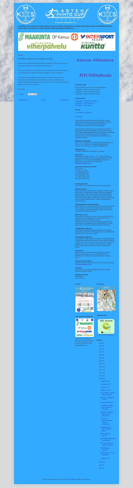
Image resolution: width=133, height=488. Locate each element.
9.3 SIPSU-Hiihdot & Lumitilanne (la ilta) (106, 444)
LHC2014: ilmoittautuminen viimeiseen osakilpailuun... (106, 421)
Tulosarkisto (79, 117)
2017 (100, 370)
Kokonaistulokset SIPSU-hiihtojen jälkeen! (105, 429)
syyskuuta (104, 387)
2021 (100, 358)
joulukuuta (104, 381)
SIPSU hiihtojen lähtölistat (105, 449)
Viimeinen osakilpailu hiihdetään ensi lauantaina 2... (106, 413)
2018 (100, 367)
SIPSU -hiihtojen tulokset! (105, 434)
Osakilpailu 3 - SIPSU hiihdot (83, 105)
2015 (100, 376)
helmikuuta (104, 458)
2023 (100, 352)
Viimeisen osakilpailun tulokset (107, 398)
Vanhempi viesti (64, 100)
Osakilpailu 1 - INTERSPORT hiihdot (86, 101)
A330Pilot (73, 479)
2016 (100, 373)
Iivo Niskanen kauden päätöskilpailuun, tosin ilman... (106, 407)
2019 (100, 364)
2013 (100, 462)
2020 (100, 361)
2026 (100, 343)
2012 (100, 465)
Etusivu (43, 100)
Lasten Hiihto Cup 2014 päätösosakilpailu (107, 394)
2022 (100, 355)
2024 (100, 349)
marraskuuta (105, 384)
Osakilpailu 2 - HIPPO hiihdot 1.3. (85, 103)
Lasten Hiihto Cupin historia (83, 112)
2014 (100, 379)
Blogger (87, 479)
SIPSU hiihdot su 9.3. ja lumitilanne (107, 454)
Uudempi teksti (23, 100)
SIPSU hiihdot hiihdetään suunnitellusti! (107, 439)
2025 (100, 346)
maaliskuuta (104, 390)
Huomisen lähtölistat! (106, 402)
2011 (100, 468)
